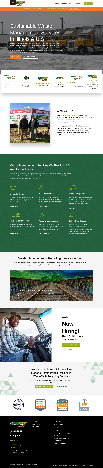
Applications (78, 3)
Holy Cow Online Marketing (76, 465)
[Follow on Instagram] (14, 431)
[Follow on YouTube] (21, 431)
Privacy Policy (89, 465)
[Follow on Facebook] (11, 431)
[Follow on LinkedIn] (17, 431)
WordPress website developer (60, 465)
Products (71, 3)
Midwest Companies (61, 3)
